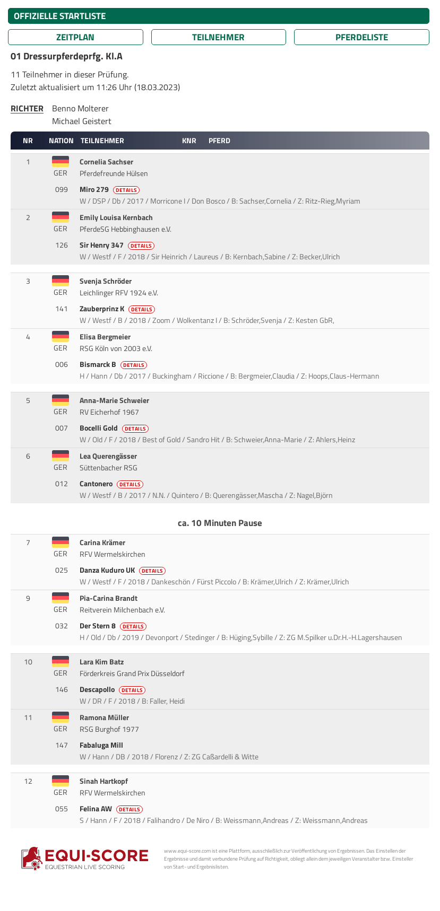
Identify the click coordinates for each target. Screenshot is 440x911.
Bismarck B (114, 364)
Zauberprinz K (118, 308)
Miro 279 (110, 189)
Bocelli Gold (115, 428)
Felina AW (112, 808)
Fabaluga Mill (102, 745)
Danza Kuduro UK (123, 570)
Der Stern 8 (114, 626)
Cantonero (112, 483)
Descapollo (113, 689)
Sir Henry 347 (118, 245)
